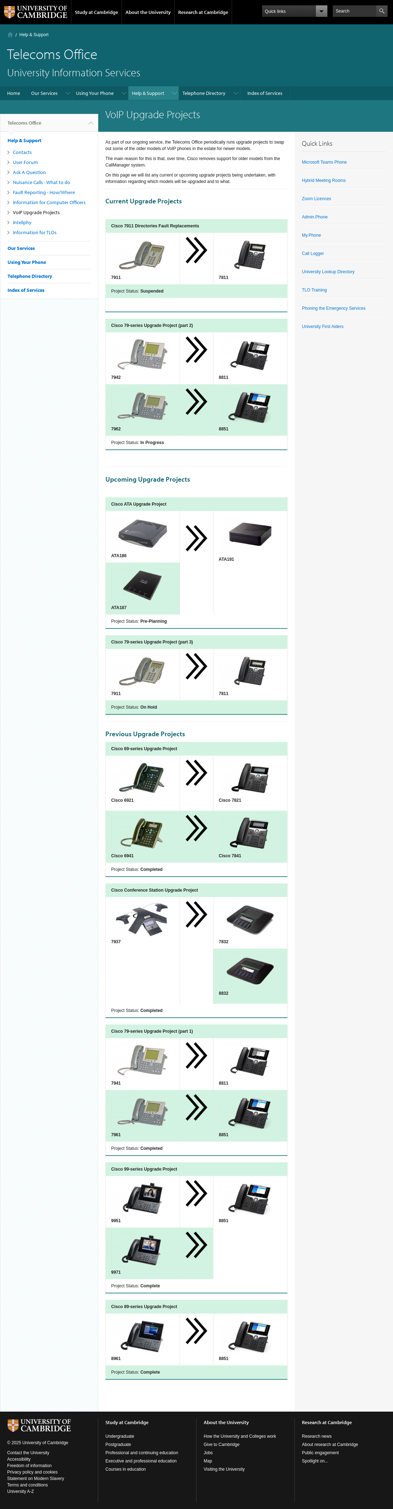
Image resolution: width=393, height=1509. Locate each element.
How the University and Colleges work (240, 1436)
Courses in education (125, 1469)
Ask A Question (29, 172)
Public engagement (320, 1452)
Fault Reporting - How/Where (44, 192)
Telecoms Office (24, 126)
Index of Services (265, 93)
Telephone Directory (204, 93)
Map (208, 1461)
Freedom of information (29, 1465)
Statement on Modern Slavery (35, 1478)
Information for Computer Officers (49, 202)
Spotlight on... (315, 1461)
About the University (148, 12)
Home (10, 35)
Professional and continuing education (141, 1452)
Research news (317, 1436)
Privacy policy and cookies (32, 1472)
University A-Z (20, 1491)
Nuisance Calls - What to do (41, 182)
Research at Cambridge (203, 12)
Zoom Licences (316, 198)
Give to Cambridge (222, 1444)
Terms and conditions (27, 1485)
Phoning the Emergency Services (333, 308)
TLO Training (314, 290)
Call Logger (313, 253)
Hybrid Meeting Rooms (324, 180)
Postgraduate (118, 1444)
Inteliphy (22, 222)
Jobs (208, 1452)
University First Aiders (323, 326)
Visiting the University (224, 1469)
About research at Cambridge (330, 1444)
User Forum (25, 162)
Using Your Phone (95, 93)
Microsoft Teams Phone (324, 162)
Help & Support (33, 34)
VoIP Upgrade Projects (36, 212)
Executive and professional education (141, 1461)
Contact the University (28, 1452)
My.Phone (311, 235)
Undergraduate (119, 1436)
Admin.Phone (315, 217)
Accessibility (18, 1459)
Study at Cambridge (96, 12)
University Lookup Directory (328, 271)
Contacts (22, 152)
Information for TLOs (35, 232)
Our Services (44, 93)
